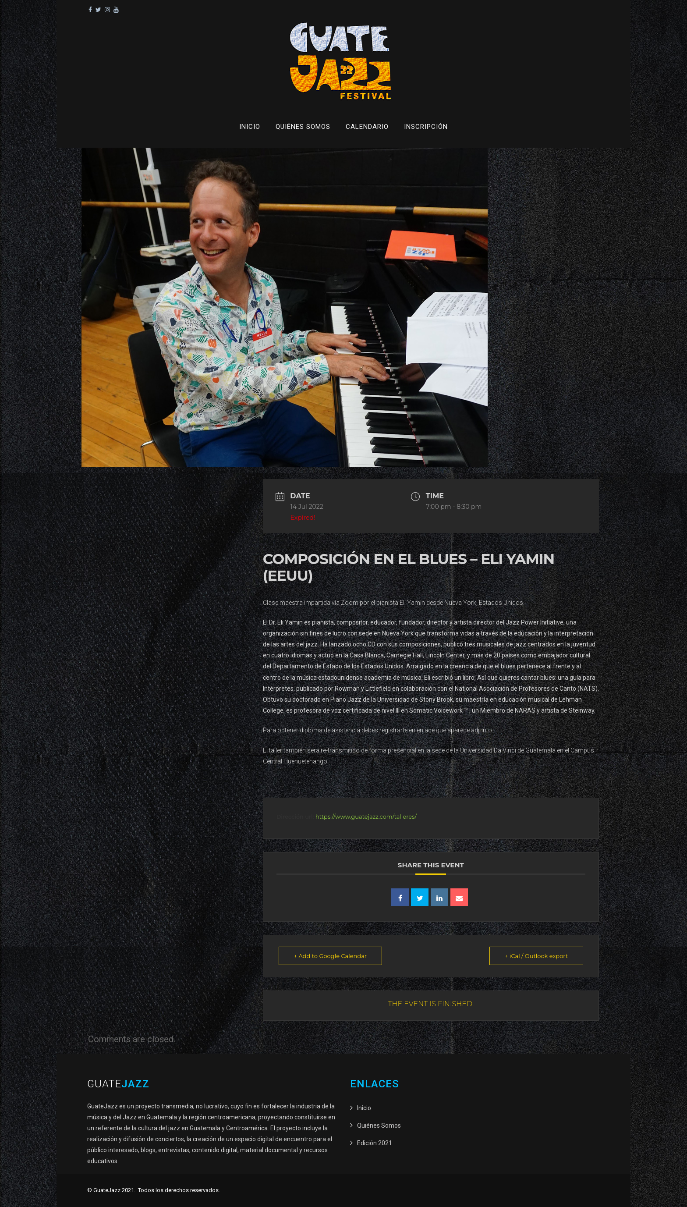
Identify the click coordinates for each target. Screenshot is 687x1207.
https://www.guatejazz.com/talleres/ (366, 816)
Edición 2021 (374, 1143)
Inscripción (426, 127)
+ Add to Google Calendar (330, 955)
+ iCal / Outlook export (536, 955)
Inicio (249, 127)
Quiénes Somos (303, 127)
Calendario (367, 127)
